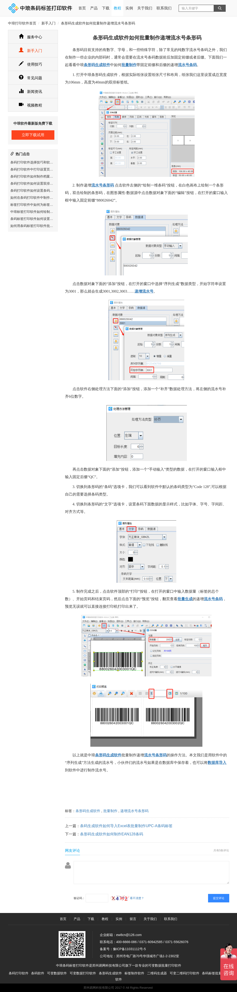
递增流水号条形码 (134, 811)
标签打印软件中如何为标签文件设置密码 (40, 204)
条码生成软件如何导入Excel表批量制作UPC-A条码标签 (126, 826)
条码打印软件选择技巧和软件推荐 (35, 162)
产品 (94, 8)
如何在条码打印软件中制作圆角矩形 (36, 197)
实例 (129, 8)
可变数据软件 (57, 973)
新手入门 (48, 23)
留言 (133, 919)
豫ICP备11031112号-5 (129, 949)
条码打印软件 (18, 973)
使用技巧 (30, 64)
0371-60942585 (150, 942)
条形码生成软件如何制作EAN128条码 (111, 834)
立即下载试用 (33, 135)
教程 (117, 8)
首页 (82, 5)
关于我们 (144, 8)
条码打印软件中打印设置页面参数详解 (38, 169)
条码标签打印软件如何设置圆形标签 (36, 219)
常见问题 (30, 78)
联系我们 (164, 8)
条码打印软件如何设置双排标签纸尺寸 (38, 183)
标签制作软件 (134, 973)
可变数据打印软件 (83, 973)
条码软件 (37, 973)
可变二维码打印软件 (184, 973)
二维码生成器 (157, 973)
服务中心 (30, 37)
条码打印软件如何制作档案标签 (33, 176)
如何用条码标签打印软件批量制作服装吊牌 (41, 226)
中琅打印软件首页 (22, 23)
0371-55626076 (176, 942)
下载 (105, 8)
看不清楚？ (127, 898)
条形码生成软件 (88, 811)
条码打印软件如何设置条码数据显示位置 (40, 190)
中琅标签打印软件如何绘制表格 (33, 212)
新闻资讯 (30, 92)
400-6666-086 (126, 942)
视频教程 (30, 105)
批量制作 (110, 811)
